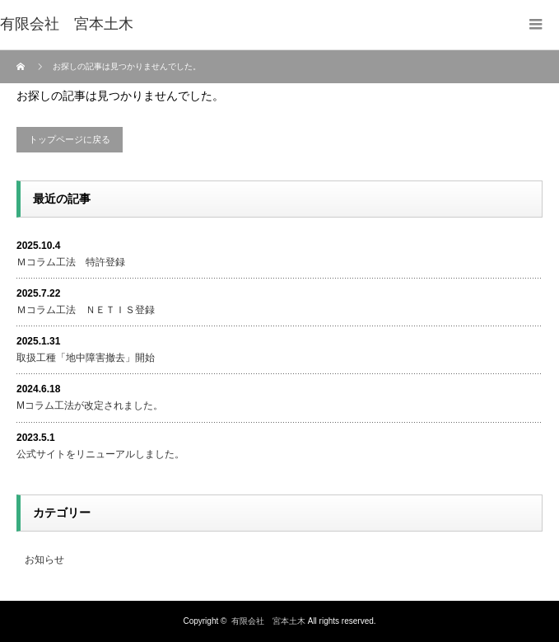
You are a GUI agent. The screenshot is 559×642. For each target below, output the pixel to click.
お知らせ (44, 559)
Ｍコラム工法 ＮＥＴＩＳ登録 (85, 310)
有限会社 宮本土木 (268, 621)
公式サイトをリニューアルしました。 (100, 454)
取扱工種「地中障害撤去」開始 (85, 357)
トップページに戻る (69, 139)
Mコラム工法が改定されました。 (89, 405)
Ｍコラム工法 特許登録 (70, 262)
